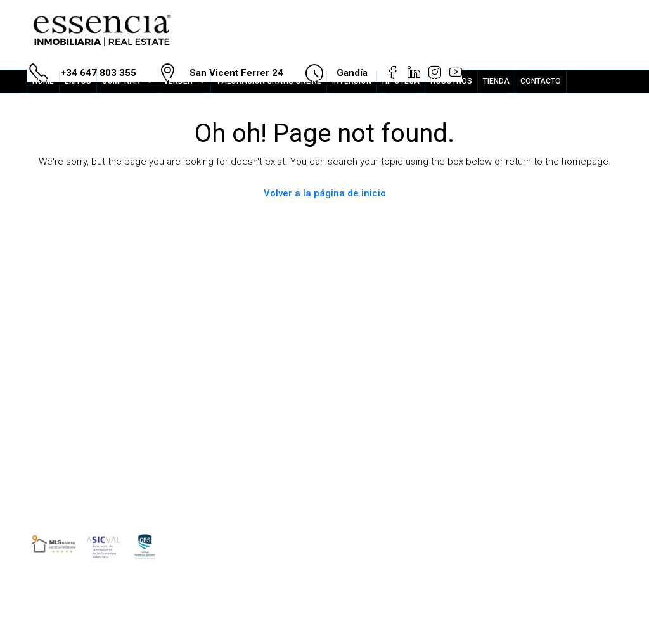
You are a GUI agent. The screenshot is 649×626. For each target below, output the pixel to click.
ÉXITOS (78, 81)
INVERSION (351, 81)
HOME (43, 81)
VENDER (178, 81)
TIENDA (496, 81)
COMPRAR (121, 81)
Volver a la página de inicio (325, 193)
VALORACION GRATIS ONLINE (268, 81)
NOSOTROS (451, 81)
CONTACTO (540, 81)
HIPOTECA (401, 81)
